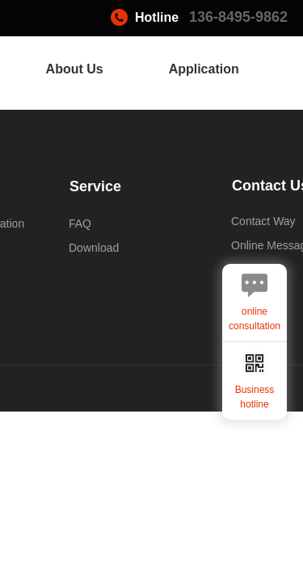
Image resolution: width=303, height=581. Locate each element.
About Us (74, 69)
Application (204, 69)
